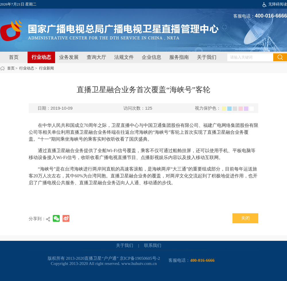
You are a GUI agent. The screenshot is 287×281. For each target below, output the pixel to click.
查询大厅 (96, 57)
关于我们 (206, 57)
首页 (14, 57)
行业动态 (41, 57)
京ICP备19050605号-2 (140, 258)
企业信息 (151, 57)
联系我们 (152, 245)
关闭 (245, 218)
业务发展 (69, 57)
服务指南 (179, 57)
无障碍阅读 (277, 4)
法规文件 (124, 57)
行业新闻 (46, 68)
